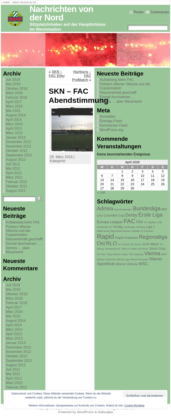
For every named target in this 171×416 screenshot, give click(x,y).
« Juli (101, 192)
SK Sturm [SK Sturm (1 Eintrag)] (143, 248)
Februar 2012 (16, 182)
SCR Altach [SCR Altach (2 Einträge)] (150, 244)
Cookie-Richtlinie (134, 405)
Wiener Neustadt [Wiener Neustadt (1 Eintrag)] (139, 259)
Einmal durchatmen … (23, 243)
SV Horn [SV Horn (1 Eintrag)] (101, 254)
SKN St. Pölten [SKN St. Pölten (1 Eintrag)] (129, 248)
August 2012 (16, 159)
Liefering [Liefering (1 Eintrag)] (140, 227)
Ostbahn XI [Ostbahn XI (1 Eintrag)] (137, 231)
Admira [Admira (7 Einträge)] (105, 208)
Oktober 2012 (16, 151)
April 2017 (14, 102)
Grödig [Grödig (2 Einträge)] (117, 227)
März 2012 (14, 177)
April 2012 (14, 173)
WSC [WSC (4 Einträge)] (143, 263)
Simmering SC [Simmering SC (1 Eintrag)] (112, 248)
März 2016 (14, 106)
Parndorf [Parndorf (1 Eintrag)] (148, 231)
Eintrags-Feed (111, 121)
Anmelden (108, 116)
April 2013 (14, 128)
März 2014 (14, 124)
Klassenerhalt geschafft (24, 239)
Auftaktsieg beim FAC (23, 222)
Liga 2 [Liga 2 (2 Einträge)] (150, 227)
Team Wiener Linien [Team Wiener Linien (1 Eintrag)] (117, 254)
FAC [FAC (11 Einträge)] (129, 221)
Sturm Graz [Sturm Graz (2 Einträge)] (157, 248)
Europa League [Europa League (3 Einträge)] (109, 222)
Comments (160, 12)
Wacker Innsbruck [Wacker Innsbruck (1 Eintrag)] (106, 259)
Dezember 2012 (18, 142)
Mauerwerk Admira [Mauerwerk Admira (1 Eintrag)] (120, 231)
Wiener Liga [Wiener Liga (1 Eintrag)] (123, 259)
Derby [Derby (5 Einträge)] (131, 214)
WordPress (85, 412)
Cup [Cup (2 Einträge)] (121, 215)
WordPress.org (111, 130)
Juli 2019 (13, 80)
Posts (139, 12)
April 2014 (14, 119)
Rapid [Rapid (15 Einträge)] (105, 236)
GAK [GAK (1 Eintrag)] (159, 222)
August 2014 (16, 115)
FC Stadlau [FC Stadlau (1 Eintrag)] (150, 222)
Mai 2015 (13, 111)
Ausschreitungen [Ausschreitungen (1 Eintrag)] (123, 209)
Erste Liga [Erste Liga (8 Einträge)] (150, 215)
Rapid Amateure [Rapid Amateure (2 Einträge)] (126, 237)
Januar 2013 (16, 137)
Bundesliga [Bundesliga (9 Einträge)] (147, 208)
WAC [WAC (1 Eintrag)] (164, 254)
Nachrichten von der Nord (61, 13)
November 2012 (18, 146)
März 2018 (14, 93)
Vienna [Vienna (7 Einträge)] (152, 253)
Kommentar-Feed (113, 125)
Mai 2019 (13, 84)
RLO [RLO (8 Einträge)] (111, 243)
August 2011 (16, 191)
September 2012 (19, 155)
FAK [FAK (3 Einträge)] (139, 222)
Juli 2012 (13, 164)
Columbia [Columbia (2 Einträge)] (110, 215)
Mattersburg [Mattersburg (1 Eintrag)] (103, 231)
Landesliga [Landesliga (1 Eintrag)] (129, 227)
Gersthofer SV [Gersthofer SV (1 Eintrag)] (104, 227)
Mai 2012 (13, 168)
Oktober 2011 (16, 186)
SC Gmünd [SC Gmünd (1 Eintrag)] (124, 244)
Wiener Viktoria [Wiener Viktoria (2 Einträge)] (126, 264)
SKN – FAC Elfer (57, 74)
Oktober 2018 (16, 88)
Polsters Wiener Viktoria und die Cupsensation (18, 231)
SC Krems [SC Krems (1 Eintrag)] (136, 244)
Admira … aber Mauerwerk (18, 250)
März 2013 (14, 133)
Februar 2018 (16, 97)
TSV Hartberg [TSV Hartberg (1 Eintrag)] (136, 254)
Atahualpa (105, 412)
